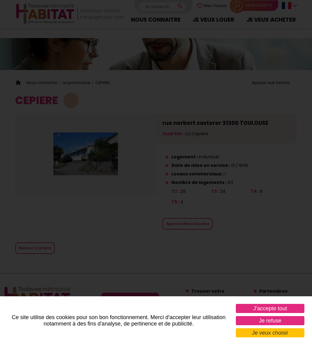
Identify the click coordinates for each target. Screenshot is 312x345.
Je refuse (270, 321)
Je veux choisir (270, 333)
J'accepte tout (270, 308)
